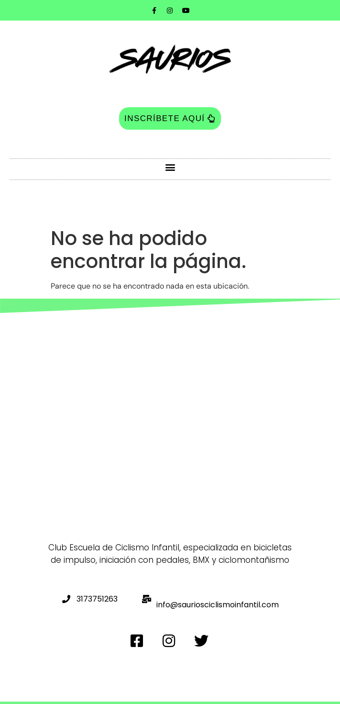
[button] (170, 167)
